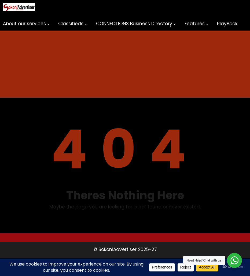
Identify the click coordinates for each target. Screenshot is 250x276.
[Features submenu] (207, 24)
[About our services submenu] (48, 24)
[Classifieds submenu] (85, 24)
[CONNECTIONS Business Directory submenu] (174, 24)
